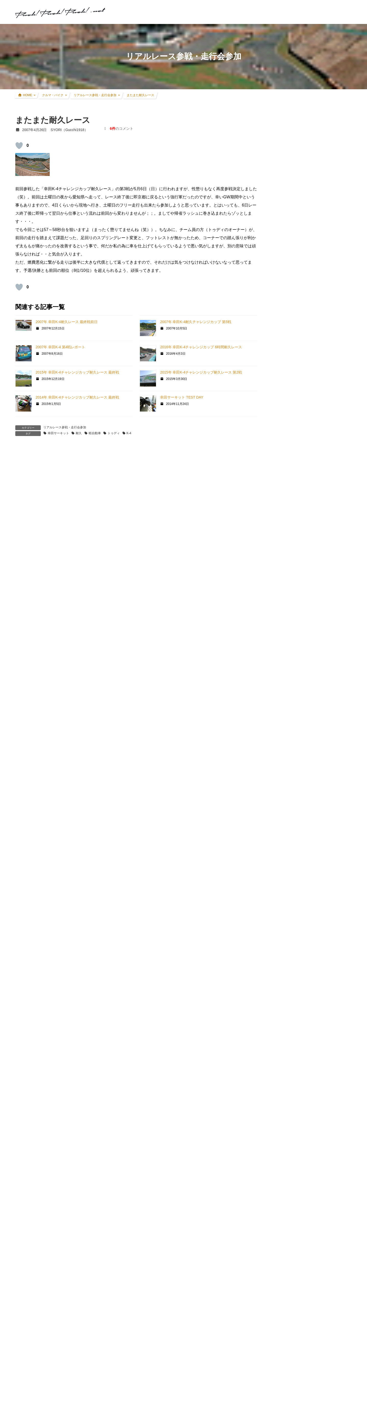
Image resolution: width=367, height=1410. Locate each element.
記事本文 (31, 1384)
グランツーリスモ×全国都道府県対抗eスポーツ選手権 (313, 518)
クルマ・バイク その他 (298, 496)
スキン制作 (286, 683)
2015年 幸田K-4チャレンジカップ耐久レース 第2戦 (201, 372)
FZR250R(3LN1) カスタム (301, 398)
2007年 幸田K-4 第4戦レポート (60, 347)
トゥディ (114, 433)
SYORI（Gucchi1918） (316, 755)
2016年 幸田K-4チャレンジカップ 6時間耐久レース (201, 347)
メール (24, 1161)
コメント (26, 1062)
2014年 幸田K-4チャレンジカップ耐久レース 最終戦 (77, 397)
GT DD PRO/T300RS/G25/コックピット (309, 645)
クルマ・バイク (289, 368)
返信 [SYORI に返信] (26, 652)
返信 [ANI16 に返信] (26, 536)
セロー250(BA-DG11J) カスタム (306, 388)
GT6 (280, 549)
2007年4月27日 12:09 (39, 572)
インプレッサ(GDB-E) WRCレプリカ (309, 427)
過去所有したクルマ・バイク (303, 437)
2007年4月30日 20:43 (39, 946)
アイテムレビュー (294, 486)
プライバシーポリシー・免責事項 (303, 956)
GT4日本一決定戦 (291, 597)
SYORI (27, 567)
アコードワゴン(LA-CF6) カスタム (307, 417)
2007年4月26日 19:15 (39, 481)
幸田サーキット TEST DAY (181, 397)
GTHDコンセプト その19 (44, 1366)
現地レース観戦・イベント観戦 (305, 457)
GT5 (280, 558)
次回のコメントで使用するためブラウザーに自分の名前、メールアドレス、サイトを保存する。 (109, 1217)
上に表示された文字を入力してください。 (54, 1247)
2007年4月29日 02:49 (39, 763)
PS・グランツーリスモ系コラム (302, 635)
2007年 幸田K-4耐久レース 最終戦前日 (67, 322)
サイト (21, 1189)
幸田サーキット (58, 433)
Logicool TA (286, 616)
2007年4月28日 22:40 (39, 688)
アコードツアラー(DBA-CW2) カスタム (311, 408)
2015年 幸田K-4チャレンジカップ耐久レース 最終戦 (77, 372)
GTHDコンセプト (291, 577)
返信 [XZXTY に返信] (26, 727)
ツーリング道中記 (294, 477)
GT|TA (282, 607)
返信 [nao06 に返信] (26, 910)
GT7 (280, 530)
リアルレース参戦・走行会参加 (64, 427)
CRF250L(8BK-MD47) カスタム (305, 378)
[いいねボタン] (19, 145)
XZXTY (27, 683)
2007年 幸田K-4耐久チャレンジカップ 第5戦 (195, 322)
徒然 (280, 712)
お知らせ (284, 722)
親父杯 (282, 506)
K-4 (128, 433)
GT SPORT (286, 539)
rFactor (282, 673)
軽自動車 (95, 433)
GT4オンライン (289, 587)
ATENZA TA (286, 626)
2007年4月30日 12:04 (39, 863)
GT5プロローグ (289, 568)
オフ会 (282, 692)
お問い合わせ (285, 951)
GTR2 (281, 655)
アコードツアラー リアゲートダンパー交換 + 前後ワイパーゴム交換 (323, 181)
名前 (22, 1133)
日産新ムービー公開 (164, 1366)
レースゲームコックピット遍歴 (323, 264)
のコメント (121, 128)
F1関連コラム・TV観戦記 (300, 467)
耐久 (79, 433)
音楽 (280, 702)
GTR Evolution (288, 664)
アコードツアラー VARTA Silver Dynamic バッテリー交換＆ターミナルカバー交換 (323, 297)
